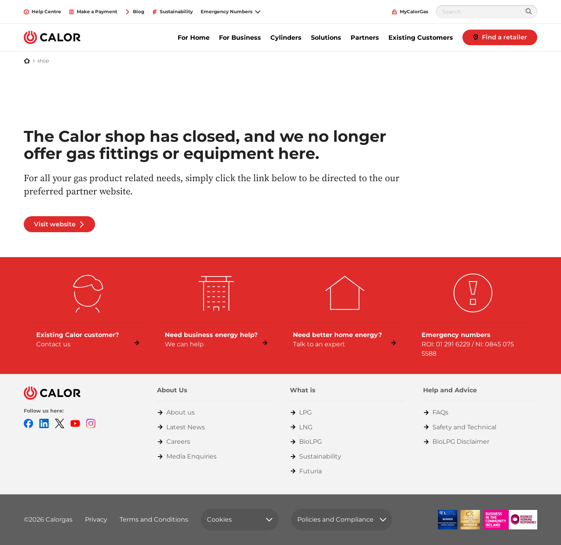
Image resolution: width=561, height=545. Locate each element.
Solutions (326, 37)
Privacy (96, 519)
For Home (194, 37)
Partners (365, 37)
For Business (240, 37)
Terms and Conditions (154, 519)
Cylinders (286, 37)
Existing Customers (420, 37)
